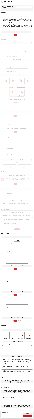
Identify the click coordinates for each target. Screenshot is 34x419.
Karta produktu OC (22, 7)
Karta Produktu (11, 24)
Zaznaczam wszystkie (6, 395)
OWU (16, 7)
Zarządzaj (27, 413)
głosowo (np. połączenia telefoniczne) (8, 397)
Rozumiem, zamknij (27, 415)
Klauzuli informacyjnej (11, 416)
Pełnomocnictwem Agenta (6, 27)
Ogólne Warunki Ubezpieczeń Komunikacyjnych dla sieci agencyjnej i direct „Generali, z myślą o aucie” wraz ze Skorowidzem (17, 360)
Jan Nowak (17, 240)
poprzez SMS (5, 402)
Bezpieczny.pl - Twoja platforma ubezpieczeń (6, 1)
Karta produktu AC (29, 7)
